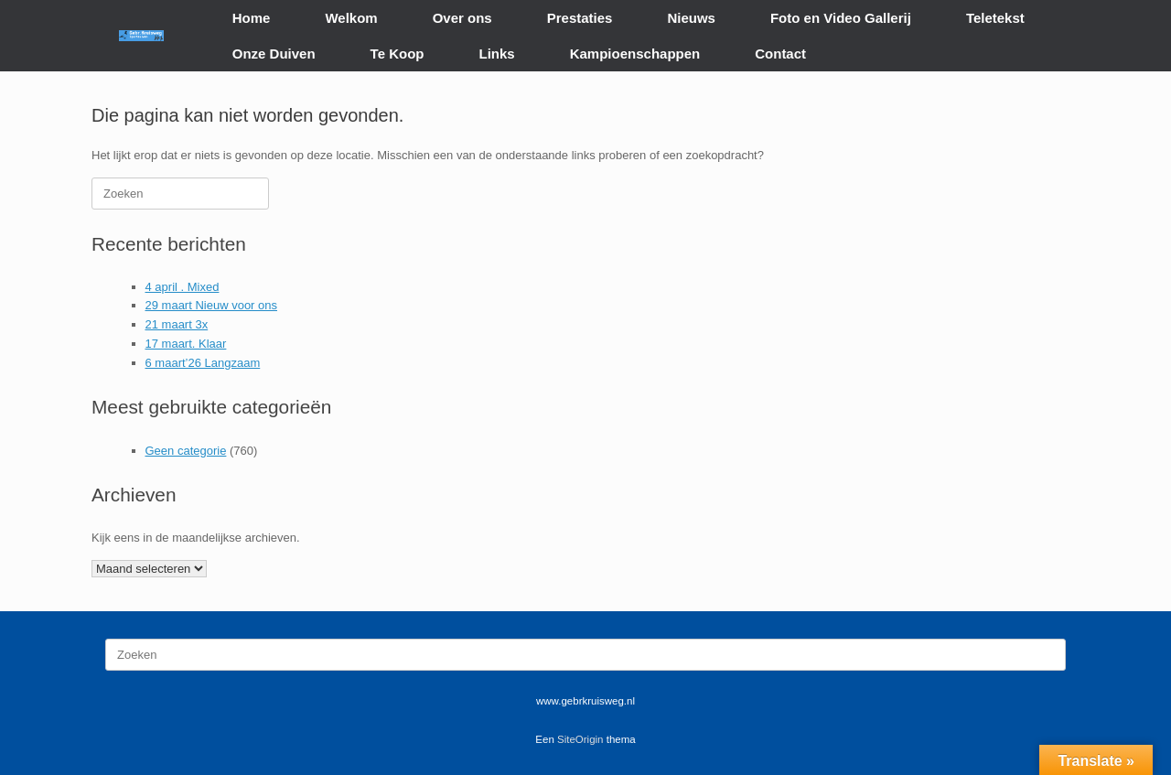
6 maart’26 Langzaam (203, 363)
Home (251, 18)
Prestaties (580, 18)
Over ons (462, 18)
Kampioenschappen (635, 53)
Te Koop (397, 53)
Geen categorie (186, 450)
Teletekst (995, 18)
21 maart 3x (177, 324)
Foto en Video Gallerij (840, 18)
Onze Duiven (274, 53)
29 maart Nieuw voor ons (211, 305)
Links (497, 53)
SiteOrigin (580, 739)
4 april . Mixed (182, 287)
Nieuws (691, 18)
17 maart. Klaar (186, 343)
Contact (780, 53)
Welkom (351, 18)
